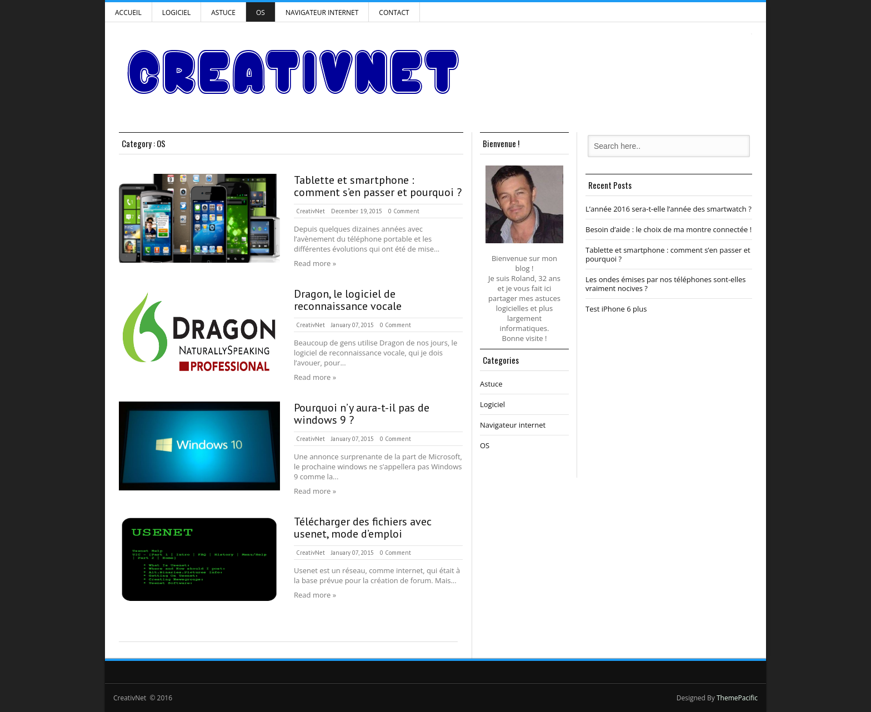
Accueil (128, 12)
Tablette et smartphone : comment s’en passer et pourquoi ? (378, 186)
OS (260, 12)
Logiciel (176, 12)
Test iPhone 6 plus (616, 309)
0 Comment (403, 211)
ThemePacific (737, 698)
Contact (394, 12)
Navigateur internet (322, 12)
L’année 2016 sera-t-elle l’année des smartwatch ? (668, 209)
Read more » (315, 263)
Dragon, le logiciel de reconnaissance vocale (348, 300)
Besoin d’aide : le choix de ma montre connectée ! (668, 229)
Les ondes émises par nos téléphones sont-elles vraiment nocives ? (665, 283)
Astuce (223, 12)
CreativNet (310, 211)
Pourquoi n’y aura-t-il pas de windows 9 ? (361, 413)
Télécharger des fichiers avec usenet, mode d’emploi (363, 527)
